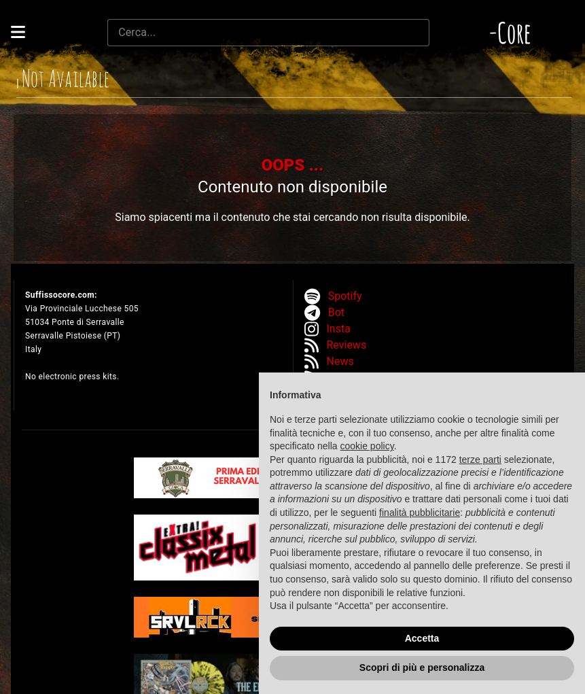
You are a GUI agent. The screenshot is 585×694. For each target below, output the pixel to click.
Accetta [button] (422, 638)
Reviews (347, 345)
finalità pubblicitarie (419, 512)
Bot (336, 312)
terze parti (480, 459)
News (340, 361)
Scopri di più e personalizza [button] (421, 667)
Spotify (345, 296)
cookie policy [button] (367, 445)
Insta (339, 328)
